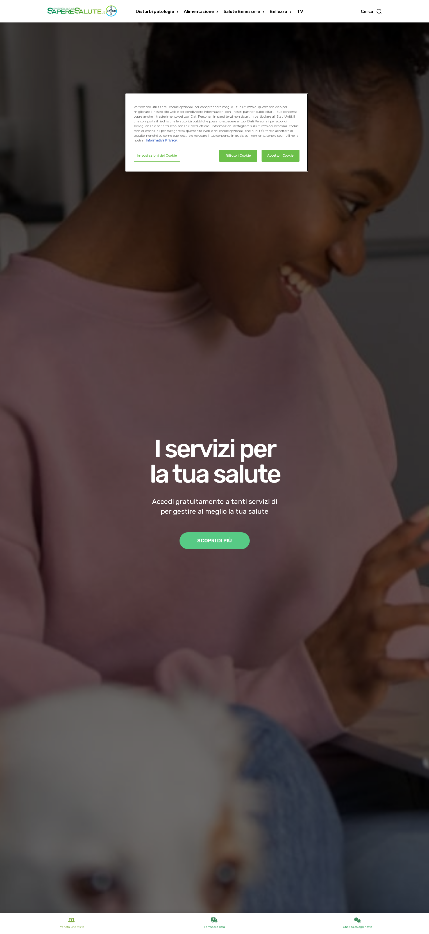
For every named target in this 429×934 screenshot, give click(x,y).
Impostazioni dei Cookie (157, 155)
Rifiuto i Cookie (238, 155)
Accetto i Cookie (280, 155)
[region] (216, 132)
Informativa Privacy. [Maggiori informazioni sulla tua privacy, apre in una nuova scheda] (161, 140)
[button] (371, 11)
